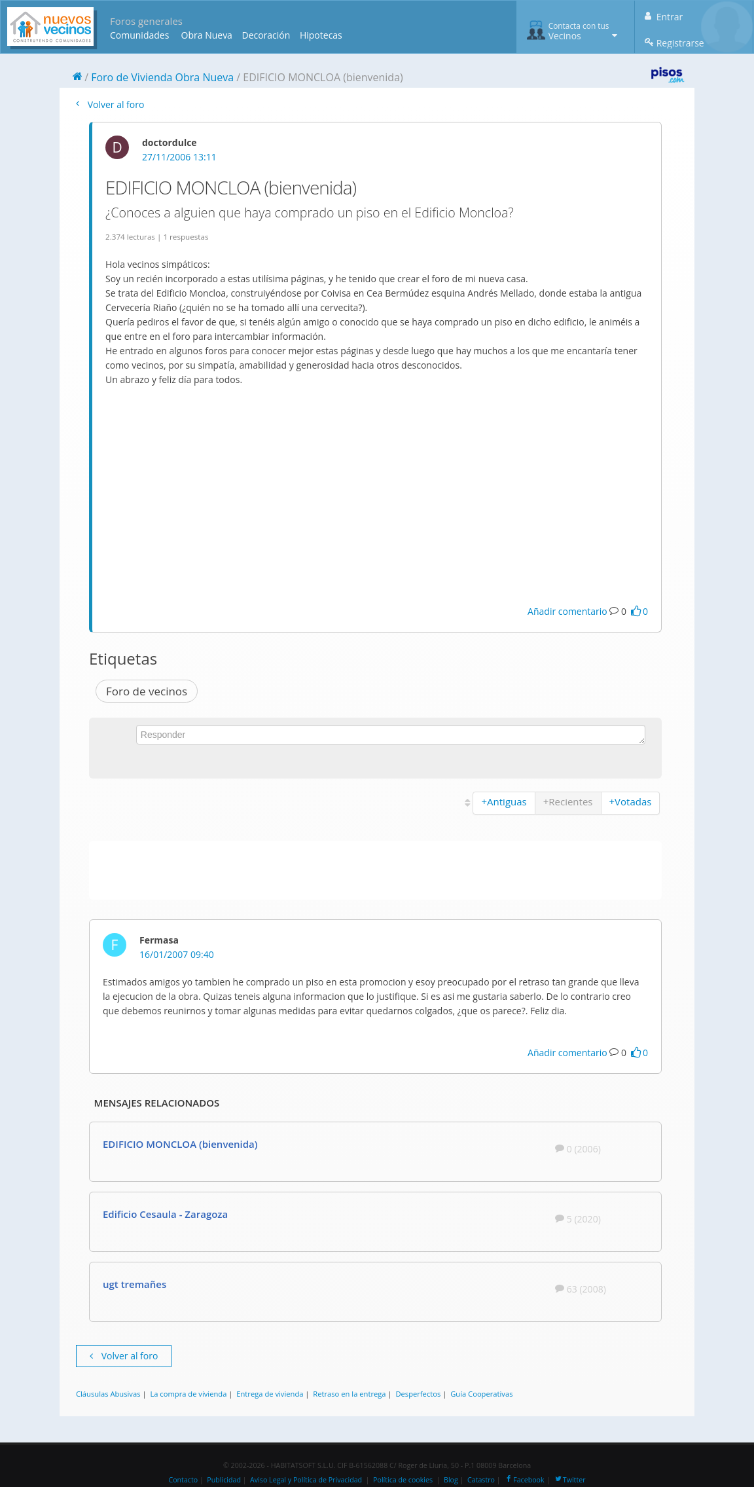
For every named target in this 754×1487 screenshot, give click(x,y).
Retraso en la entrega (349, 1394)
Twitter (570, 1479)
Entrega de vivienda (269, 1394)
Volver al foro (110, 104)
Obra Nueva (206, 35)
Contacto (183, 1479)
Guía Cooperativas (481, 1394)
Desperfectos (417, 1394)
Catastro (481, 1479)
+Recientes (568, 801)
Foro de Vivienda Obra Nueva (162, 77)
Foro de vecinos (146, 691)
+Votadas (630, 801)
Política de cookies (403, 1479)
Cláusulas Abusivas (108, 1394)
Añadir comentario (567, 611)
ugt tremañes (134, 1284)
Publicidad (224, 1479)
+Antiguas (503, 801)
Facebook (524, 1479)
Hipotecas (321, 35)
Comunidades (139, 35)
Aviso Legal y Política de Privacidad (306, 1479)
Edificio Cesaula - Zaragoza (165, 1214)
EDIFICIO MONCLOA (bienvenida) (180, 1143)
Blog (451, 1479)
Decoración (266, 35)
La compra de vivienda (188, 1394)
